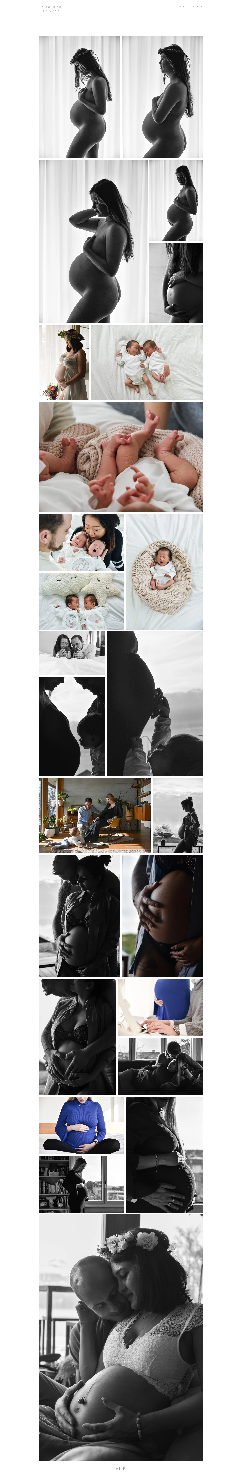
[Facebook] (124, 1468)
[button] (182, 7)
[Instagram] (118, 1468)
